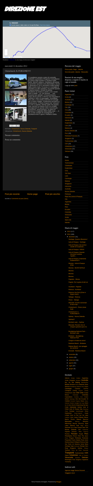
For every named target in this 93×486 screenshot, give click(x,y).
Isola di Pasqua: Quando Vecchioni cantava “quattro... (77, 254)
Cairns (86, 386)
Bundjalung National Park (77, 386)
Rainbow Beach (69, 442)
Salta (86, 442)
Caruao (75, 390)
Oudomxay (85, 429)
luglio (71, 366)
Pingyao (71, 438)
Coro (81, 397)
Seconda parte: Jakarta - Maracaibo (76, 72)
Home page (32, 194)
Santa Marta (84, 444)
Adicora (67, 378)
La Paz (76, 415)
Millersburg (68, 423)
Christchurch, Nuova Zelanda (22, 131)
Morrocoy (81, 423)
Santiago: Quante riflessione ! (78, 239)
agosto (71, 363)
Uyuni (67, 455)
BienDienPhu (84, 382)
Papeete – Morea (74, 279)
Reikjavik (77, 442)
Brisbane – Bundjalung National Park (76, 337)
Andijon (78, 378)
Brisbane (72, 384)
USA (66, 143)
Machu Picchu (70, 419)
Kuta (71, 415)
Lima (71, 417)
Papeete (67, 431)
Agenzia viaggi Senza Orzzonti (75, 470)
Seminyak (76, 446)
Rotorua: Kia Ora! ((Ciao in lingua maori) (77, 293)
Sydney (80, 448)
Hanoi (86, 403)
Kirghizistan (68, 123)
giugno (71, 368)
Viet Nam (68, 173)
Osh (79, 429)
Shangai (82, 446)
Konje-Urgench (78, 413)
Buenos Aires (83, 384)
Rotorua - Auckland (75, 289)
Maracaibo (68, 421)
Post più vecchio (52, 194)
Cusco (86, 397)
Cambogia (68, 105)
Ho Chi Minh (68, 405)
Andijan (73, 378)
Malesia (67, 128)
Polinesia (68, 194)
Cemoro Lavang (83, 390)
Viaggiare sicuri (70, 473)
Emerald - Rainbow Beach (77, 351)
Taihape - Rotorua (74, 297)
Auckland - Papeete (75, 286)
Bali (73, 382)
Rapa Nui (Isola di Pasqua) (73, 196)
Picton (66, 438)
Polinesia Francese (71, 136)
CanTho (85, 388)
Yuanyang (68, 461)
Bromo (77, 384)
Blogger (58, 482)
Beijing (77, 382)
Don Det (78, 399)
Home (67, 160)
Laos (66, 125)
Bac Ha (67, 382)
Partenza (85, 431)
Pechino (67, 434)
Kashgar (72, 411)
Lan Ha (81, 415)
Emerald (73, 401)
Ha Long (81, 403)
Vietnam (67, 151)
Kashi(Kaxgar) (79, 411)
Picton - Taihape (74, 300)
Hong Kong (79, 405)
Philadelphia (68, 436)
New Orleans (78, 427)
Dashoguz (72, 399)
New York (85, 427)
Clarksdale (75, 395)
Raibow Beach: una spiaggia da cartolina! (78, 347)
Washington (68, 459)
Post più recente (12, 194)
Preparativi (68, 440)
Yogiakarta (85, 459)
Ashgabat (72, 380)
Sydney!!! (72, 319)
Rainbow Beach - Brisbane (77, 343)
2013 (69, 231)
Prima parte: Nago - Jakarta (74, 69)
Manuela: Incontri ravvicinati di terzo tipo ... (78, 303)
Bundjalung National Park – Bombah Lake (77, 332)
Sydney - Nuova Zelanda (77, 316)
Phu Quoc (85, 436)
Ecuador (67, 115)
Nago (82, 425)
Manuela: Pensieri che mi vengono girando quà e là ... (78, 326)
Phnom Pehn (77, 436)
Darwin (67, 399)
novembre (72, 354)
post (76, 85)
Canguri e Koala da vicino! (77, 340)
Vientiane (77, 457)
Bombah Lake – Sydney (76, 322)
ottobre (71, 357)
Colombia (68, 112)
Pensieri (74, 434)
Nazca (72, 427)
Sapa (72, 446)
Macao (86, 417)
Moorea (71, 270)
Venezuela (68, 149)
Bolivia (67, 102)
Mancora (85, 419)
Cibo (74, 393)
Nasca (86, 425)
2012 (69, 234)
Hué (84, 405)
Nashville (67, 427)
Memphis (85, 421)
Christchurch (15, 129)
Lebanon (67, 417)
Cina (66, 110)
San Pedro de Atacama (72, 444)
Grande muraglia (74, 403)
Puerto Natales (76, 440)
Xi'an (73, 459)
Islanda (67, 120)
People (81, 434)
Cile (66, 107)
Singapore (68, 138)
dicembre (72, 237)
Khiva (86, 411)
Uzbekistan (68, 146)
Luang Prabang (78, 417)
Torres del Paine (76, 450)
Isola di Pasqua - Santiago (77, 242)
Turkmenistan (69, 141)
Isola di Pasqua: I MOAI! (76, 249)
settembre (72, 360)
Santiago (67, 446)
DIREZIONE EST (24, 10)
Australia (68, 99)
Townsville (85, 450)
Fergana (78, 401)
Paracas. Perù (77, 431)
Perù (66, 133)
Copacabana (68, 397)
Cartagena (68, 390)
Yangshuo (79, 459)
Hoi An (74, 405)
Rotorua (82, 442)
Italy (81, 409)
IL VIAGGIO (12, 59)
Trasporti (34, 129)
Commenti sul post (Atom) (19, 198)
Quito (86, 440)
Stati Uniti (68, 220)
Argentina (68, 94)
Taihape (86, 448)
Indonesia (68, 117)
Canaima (77, 388)
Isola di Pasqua (74, 409)
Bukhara (67, 386)
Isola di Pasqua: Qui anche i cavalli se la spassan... (78, 245)
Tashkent (67, 450)
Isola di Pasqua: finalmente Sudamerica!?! (77, 259)
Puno (82, 440)
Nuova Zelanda (25, 129)
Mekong (77, 421)
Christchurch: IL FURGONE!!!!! (74, 312)
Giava (82, 401)
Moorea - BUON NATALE (77, 268)
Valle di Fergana (83, 455)
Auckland (78, 380)
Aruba (67, 97)
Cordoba (76, 397)
